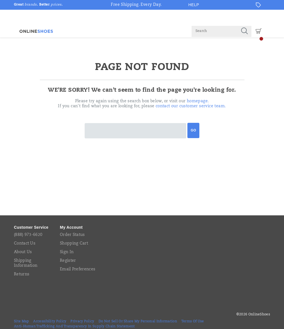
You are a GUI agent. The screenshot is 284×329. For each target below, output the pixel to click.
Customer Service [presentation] (31, 227)
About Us (23, 252)
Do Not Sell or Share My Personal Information (138, 321)
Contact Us (24, 244)
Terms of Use (192, 321)
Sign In (67, 252)
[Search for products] (215, 31)
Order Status (72, 235)
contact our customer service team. (191, 106)
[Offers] (258, 5)
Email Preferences (77, 269)
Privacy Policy (82, 321)
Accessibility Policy (49, 321)
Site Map (21, 321)
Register (68, 261)
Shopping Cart (74, 244)
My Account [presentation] (71, 227)
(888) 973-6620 (28, 235)
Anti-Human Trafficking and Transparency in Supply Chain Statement (74, 326)
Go (193, 130)
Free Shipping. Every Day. (136, 5)
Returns (21, 274)
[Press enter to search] (244, 31)
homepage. (198, 101)
